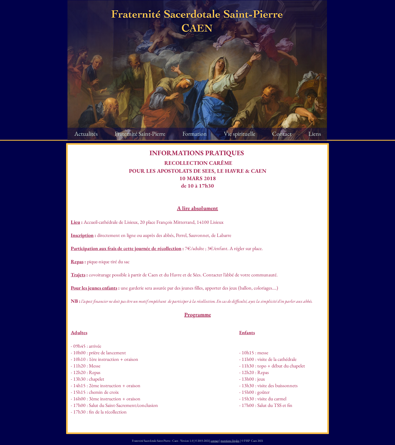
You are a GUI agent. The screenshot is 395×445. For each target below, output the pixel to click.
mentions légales (230, 441)
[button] (140, 133)
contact (215, 441)
